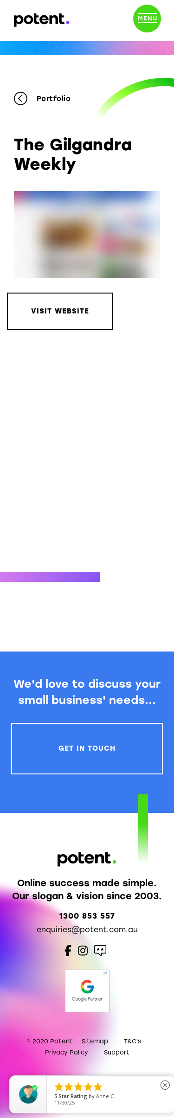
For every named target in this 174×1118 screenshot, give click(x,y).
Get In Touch (87, 748)
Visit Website (60, 311)
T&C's (132, 1041)
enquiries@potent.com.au (87, 929)
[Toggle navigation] (147, 20)
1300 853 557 (87, 916)
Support (116, 1052)
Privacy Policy (66, 1052)
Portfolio (42, 99)
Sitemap (95, 1041)
